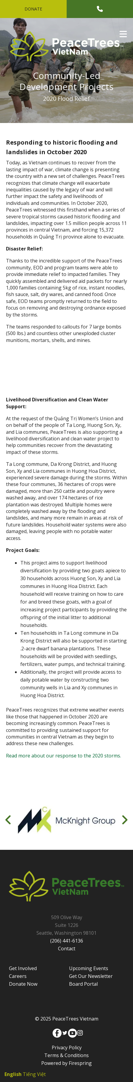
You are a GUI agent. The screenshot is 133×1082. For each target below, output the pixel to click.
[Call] (99, 9)
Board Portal (83, 984)
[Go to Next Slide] (124, 820)
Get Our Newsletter (91, 976)
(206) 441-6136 (66, 940)
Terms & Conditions (66, 1055)
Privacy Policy (67, 1047)
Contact (66, 948)
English (13, 1074)
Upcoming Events (88, 968)
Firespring (80, 1063)
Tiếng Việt (34, 1074)
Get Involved (23, 968)
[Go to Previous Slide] (8, 820)
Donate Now (23, 984)
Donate (33, 9)
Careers (18, 976)
